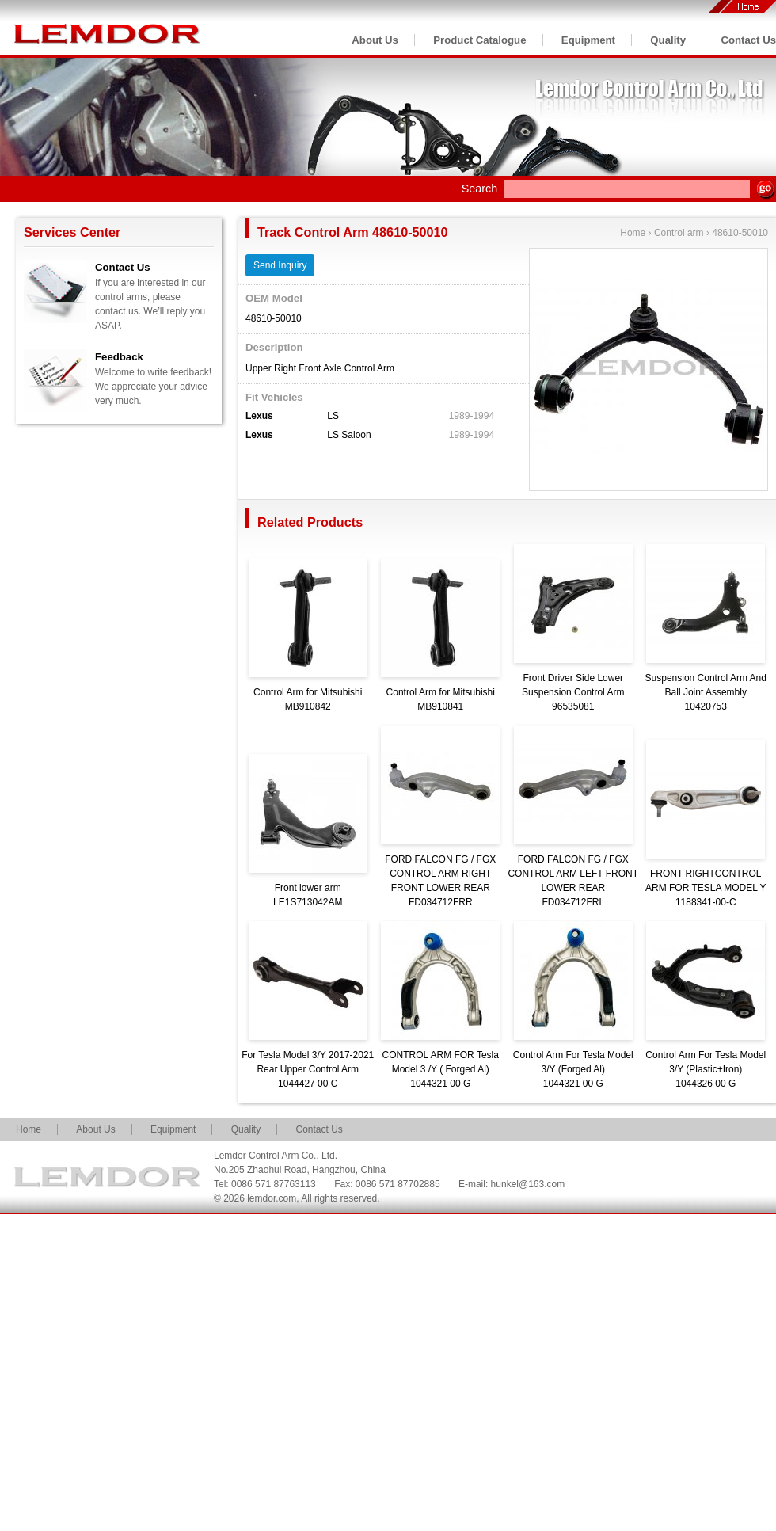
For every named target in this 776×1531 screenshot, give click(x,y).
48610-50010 (740, 232)
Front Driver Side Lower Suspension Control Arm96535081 (573, 692)
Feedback (119, 357)
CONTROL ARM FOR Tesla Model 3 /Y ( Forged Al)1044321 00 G (440, 1069)
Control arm (679, 232)
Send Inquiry (279, 265)
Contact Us (748, 40)
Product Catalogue (479, 40)
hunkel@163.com (528, 1184)
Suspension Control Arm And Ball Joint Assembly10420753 (705, 692)
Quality (668, 40)
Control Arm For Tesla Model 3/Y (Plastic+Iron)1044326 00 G (705, 1069)
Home (632, 232)
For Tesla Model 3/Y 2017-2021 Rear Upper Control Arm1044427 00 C (308, 1069)
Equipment (588, 40)
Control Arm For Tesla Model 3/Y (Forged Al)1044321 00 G (573, 1069)
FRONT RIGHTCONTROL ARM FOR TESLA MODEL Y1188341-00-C (705, 888)
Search (480, 188)
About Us (375, 40)
